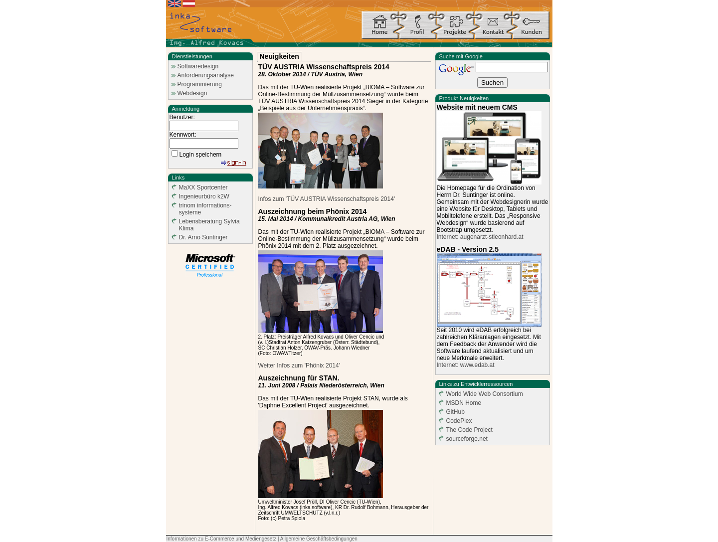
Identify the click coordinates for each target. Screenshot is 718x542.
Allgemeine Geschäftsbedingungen (319, 539)
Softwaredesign (198, 66)
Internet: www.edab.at (466, 364)
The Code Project (469, 429)
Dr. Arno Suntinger (203, 237)
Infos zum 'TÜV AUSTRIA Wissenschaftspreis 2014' (326, 198)
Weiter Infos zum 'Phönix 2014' (299, 365)
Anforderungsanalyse (206, 75)
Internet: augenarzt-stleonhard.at (480, 236)
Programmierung (200, 84)
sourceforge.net (467, 438)
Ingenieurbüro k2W (204, 196)
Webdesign (192, 93)
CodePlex (459, 420)
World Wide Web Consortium (484, 393)
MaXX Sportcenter (203, 187)
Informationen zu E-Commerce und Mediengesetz (222, 539)
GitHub (455, 411)
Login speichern (201, 154)
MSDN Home (464, 402)
